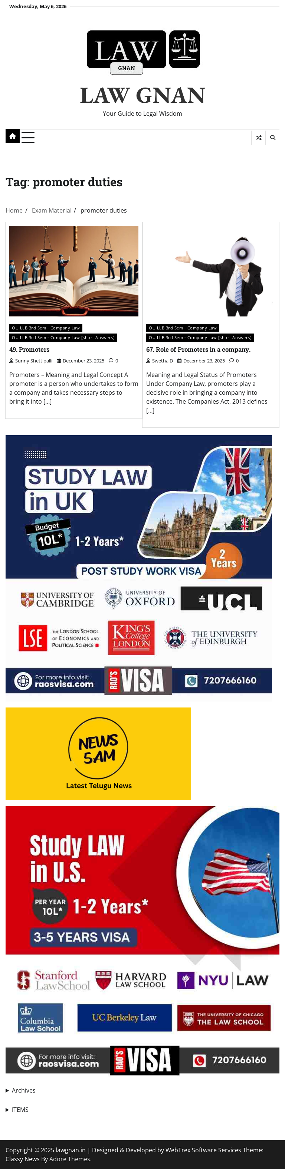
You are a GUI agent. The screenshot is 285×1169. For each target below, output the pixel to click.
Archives (24, 1090)
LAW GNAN (143, 94)
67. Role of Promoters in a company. (200, 349)
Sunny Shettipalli (30, 360)
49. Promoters (30, 349)
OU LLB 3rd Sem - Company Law (46, 328)
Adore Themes (69, 1159)
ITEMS (20, 1110)
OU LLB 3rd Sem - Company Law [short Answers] (63, 337)
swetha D (159, 360)
